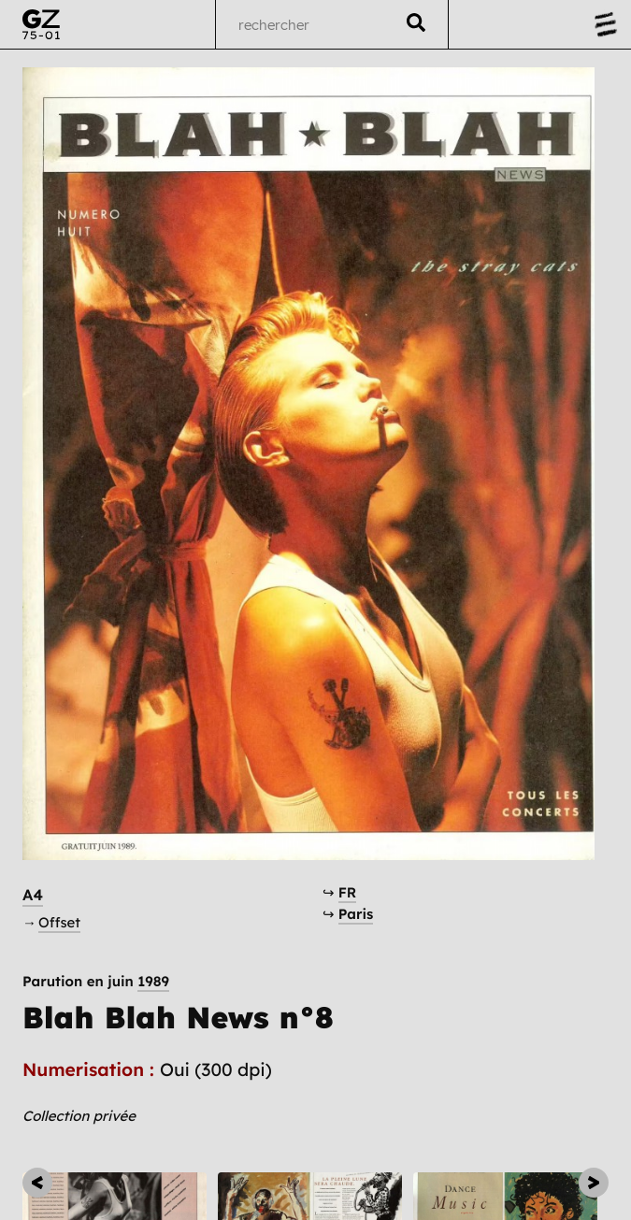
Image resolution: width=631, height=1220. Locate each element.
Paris (356, 914)
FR (347, 892)
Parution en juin (95, 981)
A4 (32, 895)
